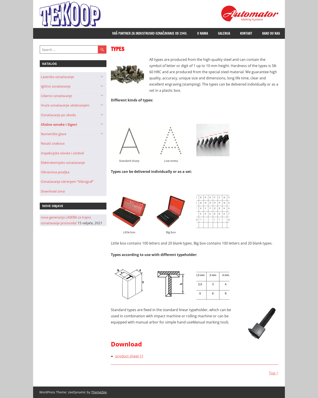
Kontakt (246, 33)
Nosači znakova (52, 143)
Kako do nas (271, 33)
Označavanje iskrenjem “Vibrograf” (67, 181)
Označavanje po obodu (58, 115)
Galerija (224, 33)
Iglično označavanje (55, 86)
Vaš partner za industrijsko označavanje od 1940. (149, 33)
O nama (202, 33)
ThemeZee (99, 392)
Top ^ (273, 373)
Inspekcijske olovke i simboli (62, 153)
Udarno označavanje (56, 95)
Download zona (53, 191)
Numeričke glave (53, 134)
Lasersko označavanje (57, 77)
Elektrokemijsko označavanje (63, 162)
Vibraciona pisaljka (55, 172)
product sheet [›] (129, 356)
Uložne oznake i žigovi (59, 124)
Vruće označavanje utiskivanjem (65, 105)
